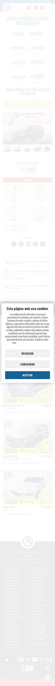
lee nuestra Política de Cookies (30, 343)
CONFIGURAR (27, 364)
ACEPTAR (27, 375)
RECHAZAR (27, 353)
